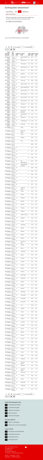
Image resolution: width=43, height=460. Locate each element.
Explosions (25, 11)
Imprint (6, 455)
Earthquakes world (13, 439)
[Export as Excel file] (11, 49)
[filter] (6, 55)
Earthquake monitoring (14, 434)
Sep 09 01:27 (8, 84)
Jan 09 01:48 (8, 61)
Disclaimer (12, 455)
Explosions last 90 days (13, 410)
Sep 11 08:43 (8, 101)
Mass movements (11, 14)
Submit (7, 49)
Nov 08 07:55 (8, 98)
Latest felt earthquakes (13, 407)
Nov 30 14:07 (8, 74)
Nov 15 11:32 (8, 78)
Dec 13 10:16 (8, 64)
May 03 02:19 (8, 125)
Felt (16, 11)
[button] (6, 2)
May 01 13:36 (8, 121)
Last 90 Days (9, 11)
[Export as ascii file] (14, 49)
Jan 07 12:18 (8, 81)
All (19, 11)
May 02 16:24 (8, 114)
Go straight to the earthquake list (14, 21)
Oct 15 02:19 (8, 71)
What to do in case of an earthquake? (17, 425)
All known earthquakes (13, 415)
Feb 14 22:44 (8, 68)
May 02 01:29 (8, 118)
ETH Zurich (17, 457)
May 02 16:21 (8, 111)
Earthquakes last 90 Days (14, 404)
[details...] (9, 127)
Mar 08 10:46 (8, 88)
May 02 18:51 (8, 108)
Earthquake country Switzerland (16, 431)
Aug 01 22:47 (8, 91)
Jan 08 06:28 (8, 94)
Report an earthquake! (13, 422)
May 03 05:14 (8, 104)
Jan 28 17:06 (8, 57)
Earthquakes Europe (13, 437)
